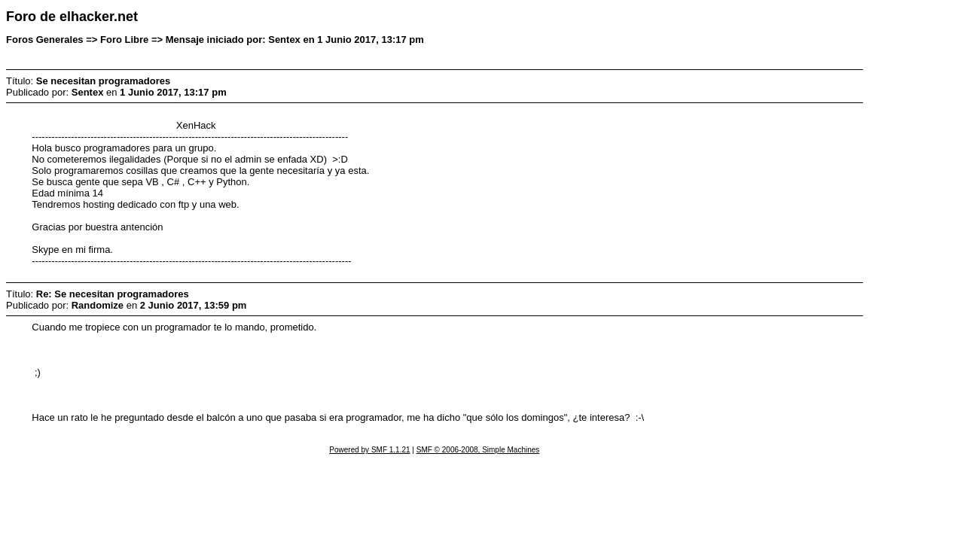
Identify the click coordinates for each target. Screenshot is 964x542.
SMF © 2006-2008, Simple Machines (478, 450)
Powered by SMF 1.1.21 (369, 450)
